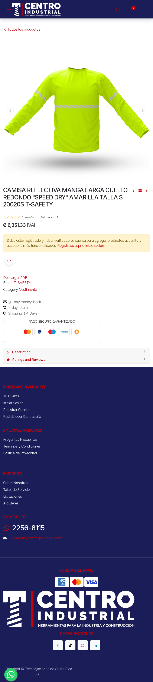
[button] (10, 110)
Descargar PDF (15, 278)
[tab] (76, 352)
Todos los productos (21, 29)
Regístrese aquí (69, 246)
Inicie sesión (94, 246)
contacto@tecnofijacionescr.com (36, 538)
